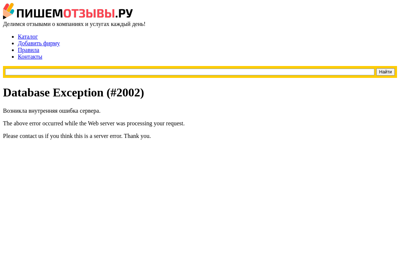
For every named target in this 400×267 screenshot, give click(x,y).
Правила (28, 50)
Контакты (30, 56)
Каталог (28, 36)
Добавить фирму (39, 43)
